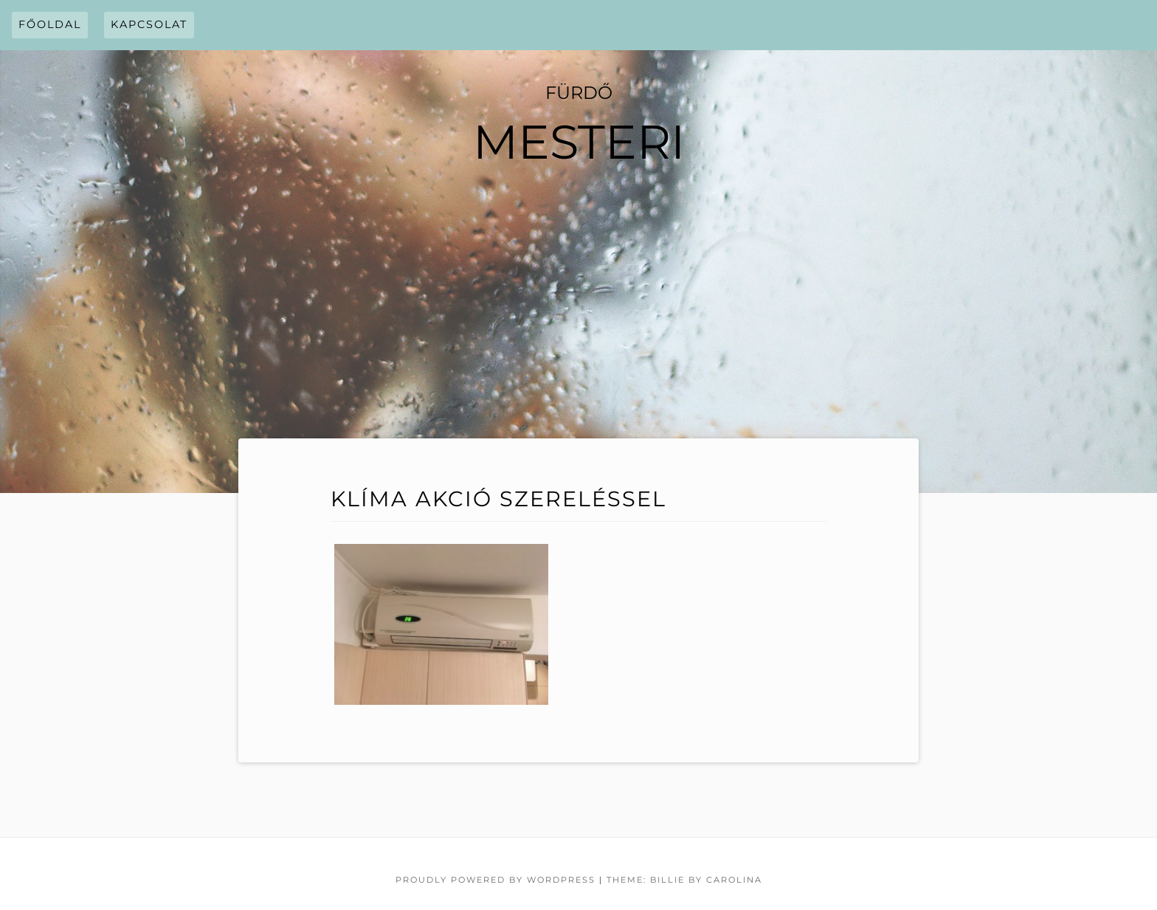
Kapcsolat (149, 24)
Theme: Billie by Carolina (684, 880)
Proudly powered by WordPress (495, 880)
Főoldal (49, 24)
